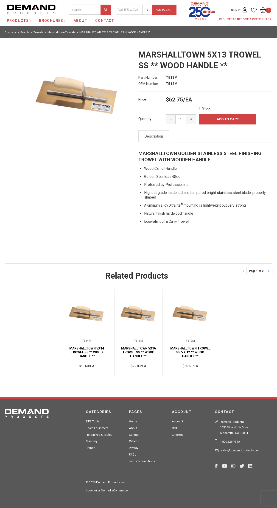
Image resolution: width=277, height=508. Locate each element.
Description (153, 136)
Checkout (178, 434)
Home (133, 421)
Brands (90, 448)
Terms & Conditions (142, 461)
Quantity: (145, 119)
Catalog (134, 441)
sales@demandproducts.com (240, 450)
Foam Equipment (97, 428)
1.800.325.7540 (230, 441)
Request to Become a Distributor (245, 19)
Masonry (91, 441)
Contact (104, 20)
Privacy (133, 448)
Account (177, 421)
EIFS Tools (93, 421)
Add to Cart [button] (164, 9)
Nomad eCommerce (114, 490)
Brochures (51, 20)
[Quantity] (147, 10)
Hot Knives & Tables (99, 434)
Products (18, 20)
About (80, 20)
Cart (174, 428)
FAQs (132, 454)
